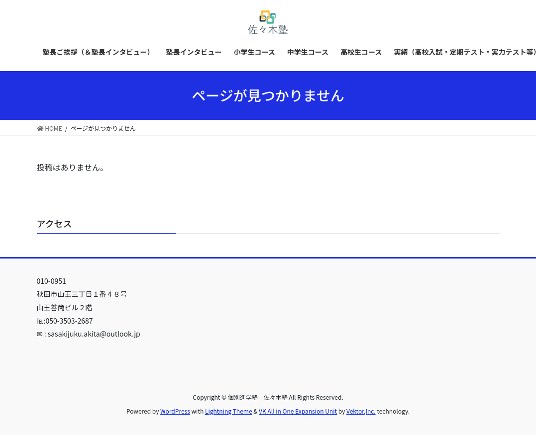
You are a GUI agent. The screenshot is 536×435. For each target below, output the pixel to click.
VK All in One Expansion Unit (298, 411)
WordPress (175, 411)
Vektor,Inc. (361, 411)
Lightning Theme (228, 411)
